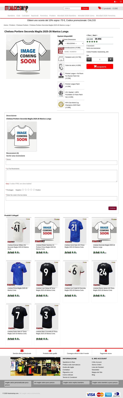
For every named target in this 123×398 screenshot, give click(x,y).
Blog (93, 375)
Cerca (85, 8)
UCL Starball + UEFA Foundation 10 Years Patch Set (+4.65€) (74, 94)
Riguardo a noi (68, 372)
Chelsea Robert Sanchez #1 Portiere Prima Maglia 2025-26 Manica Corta (46, 247)
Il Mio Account (97, 362)
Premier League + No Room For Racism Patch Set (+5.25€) (74, 76)
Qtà (87, 55)
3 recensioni (90, 46)
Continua (112, 208)
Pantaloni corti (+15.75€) (73, 57)
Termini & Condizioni (70, 377)
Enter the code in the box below (17, 195)
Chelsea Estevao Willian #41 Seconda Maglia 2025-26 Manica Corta (18, 247)
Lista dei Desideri (98, 367)
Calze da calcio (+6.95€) (73, 65)
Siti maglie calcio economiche (29, 393)
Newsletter (95, 370)
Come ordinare (68, 375)
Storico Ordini (96, 365)
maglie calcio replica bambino (73, 382)
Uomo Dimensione (70, 39)
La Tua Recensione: (13, 169)
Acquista (99, 66)
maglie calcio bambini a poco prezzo (105, 382)
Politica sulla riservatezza (71, 365)
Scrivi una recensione (93, 48)
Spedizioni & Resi (69, 362)
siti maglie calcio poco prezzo (44, 382)
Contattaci (66, 370)
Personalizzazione (68, 48)
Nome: (9, 159)
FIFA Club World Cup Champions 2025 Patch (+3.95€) (72, 105)
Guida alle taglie (68, 367)
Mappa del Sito (97, 372)
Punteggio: (10, 190)
